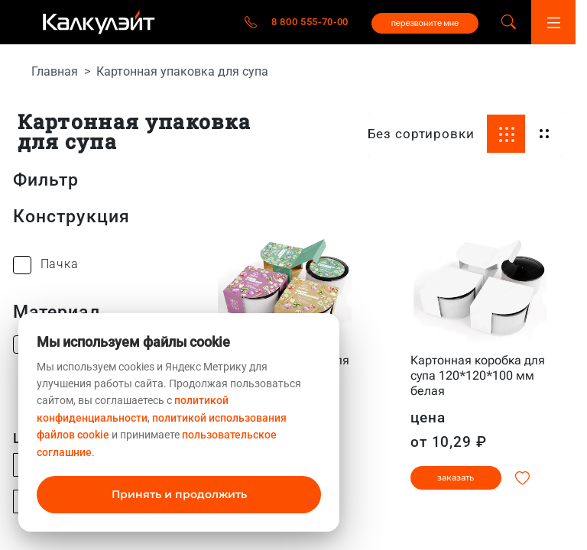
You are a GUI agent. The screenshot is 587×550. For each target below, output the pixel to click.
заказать (455, 477)
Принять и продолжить (179, 494)
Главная (54, 71)
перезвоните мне (425, 23)
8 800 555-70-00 (310, 22)
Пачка (60, 264)
